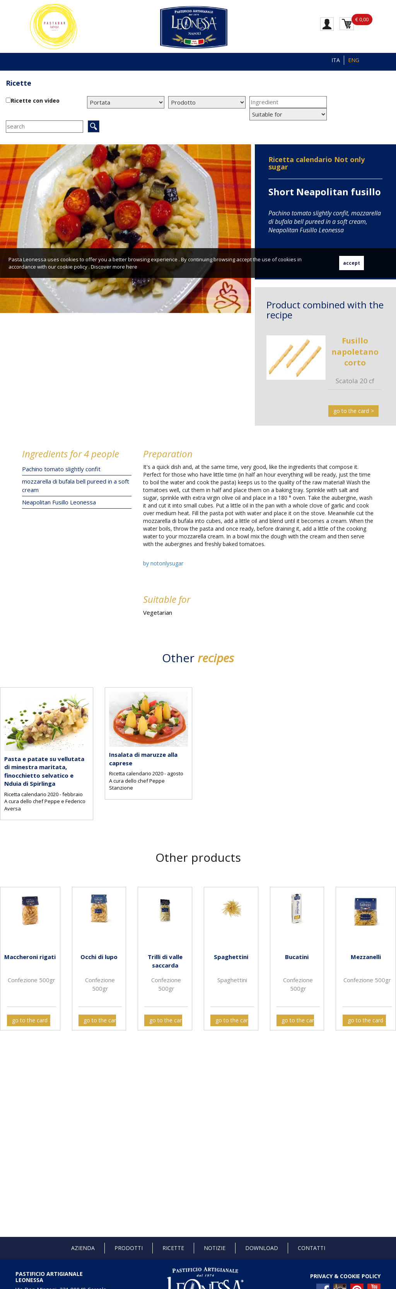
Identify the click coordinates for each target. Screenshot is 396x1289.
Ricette (18, 83)
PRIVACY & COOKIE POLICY (345, 1276)
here (131, 266)
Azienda (83, 1248)
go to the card (351, 410)
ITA (335, 60)
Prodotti (128, 1248)
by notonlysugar (163, 563)
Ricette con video (35, 100)
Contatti (311, 1248)
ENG (353, 60)
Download (261, 1248)
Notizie (214, 1248)
